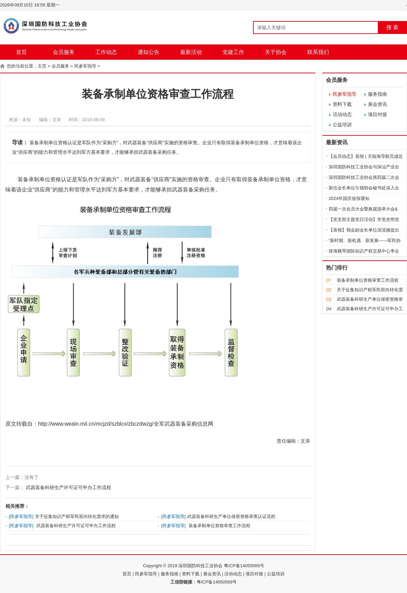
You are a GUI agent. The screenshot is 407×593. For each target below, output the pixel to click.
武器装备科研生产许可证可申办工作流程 (67, 487)
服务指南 (377, 94)
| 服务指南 (168, 573)
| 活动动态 (232, 573)
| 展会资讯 (211, 573)
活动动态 (342, 114)
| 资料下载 (189, 573)
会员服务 (64, 52)
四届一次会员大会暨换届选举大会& (363, 208)
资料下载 (342, 104)
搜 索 (392, 27)
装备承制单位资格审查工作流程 (218, 525)
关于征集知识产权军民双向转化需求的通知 (77, 516)
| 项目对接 (253, 573)
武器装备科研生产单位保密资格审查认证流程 (231, 516)
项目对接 (377, 114)
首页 (21, 52)
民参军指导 (85, 66)
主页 (42, 66)
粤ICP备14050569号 (217, 582)
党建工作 (233, 52)
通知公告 (148, 52)
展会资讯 (377, 104)
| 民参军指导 (145, 573)
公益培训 (342, 124)
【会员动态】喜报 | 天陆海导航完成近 (366, 156)
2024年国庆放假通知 (349, 198)
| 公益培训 (275, 573)
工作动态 (106, 52)
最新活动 (191, 52)
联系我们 (318, 52)
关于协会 (276, 52)
